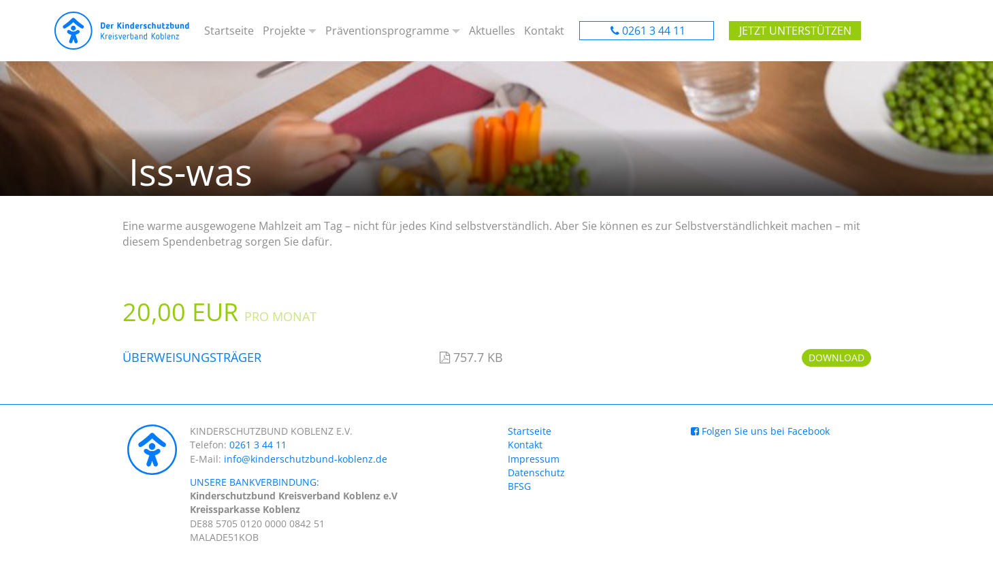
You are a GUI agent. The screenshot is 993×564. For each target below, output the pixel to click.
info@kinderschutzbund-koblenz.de (305, 458)
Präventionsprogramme (387, 30)
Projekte (284, 30)
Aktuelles (492, 30)
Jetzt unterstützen (795, 30)
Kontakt (544, 30)
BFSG (519, 486)
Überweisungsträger (192, 357)
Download (836, 357)
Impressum (533, 458)
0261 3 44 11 (653, 30)
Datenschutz (536, 472)
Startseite (229, 30)
